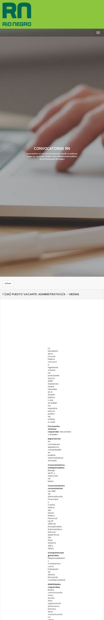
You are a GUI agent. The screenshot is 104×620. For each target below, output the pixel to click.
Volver (7, 283)
